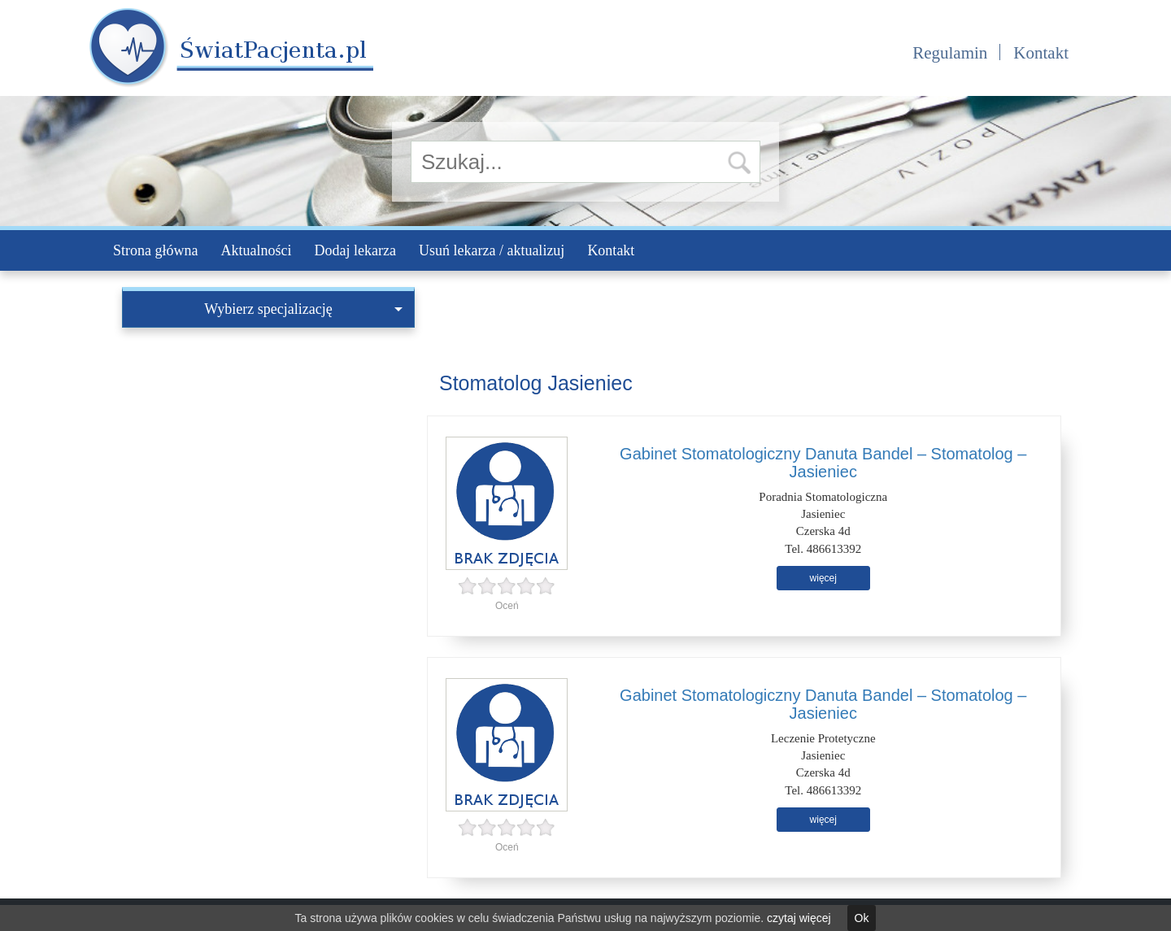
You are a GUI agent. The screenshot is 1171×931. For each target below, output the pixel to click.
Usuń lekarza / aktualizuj (491, 250)
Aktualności (255, 250)
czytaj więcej (799, 917)
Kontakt (1041, 53)
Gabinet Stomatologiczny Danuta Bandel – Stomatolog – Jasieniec (823, 463)
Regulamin (949, 53)
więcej (823, 578)
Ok (862, 917)
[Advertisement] (268, 449)
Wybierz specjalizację (303, 309)
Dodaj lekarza (354, 250)
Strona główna (155, 250)
